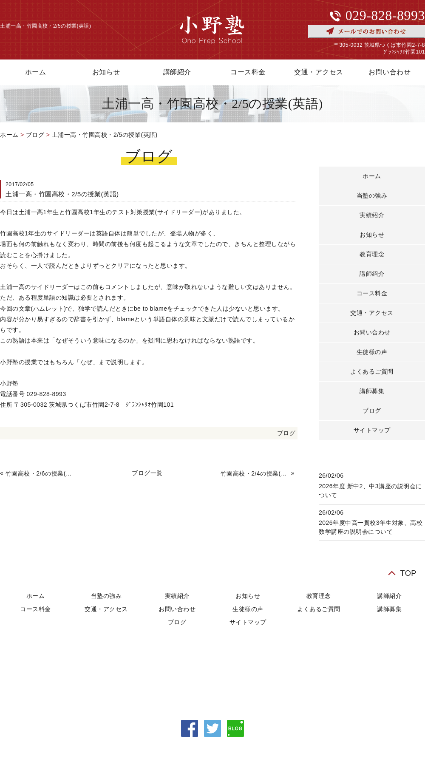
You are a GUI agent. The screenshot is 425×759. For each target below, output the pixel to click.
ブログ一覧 (147, 473)
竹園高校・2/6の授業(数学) (40, 473)
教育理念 (372, 254)
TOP (408, 573)
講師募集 (372, 391)
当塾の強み (372, 195)
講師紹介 (177, 72)
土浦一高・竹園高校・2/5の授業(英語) (105, 134)
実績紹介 (372, 215)
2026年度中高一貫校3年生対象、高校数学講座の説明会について (370, 527)
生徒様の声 (372, 351)
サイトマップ (372, 430)
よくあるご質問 (372, 371)
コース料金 (248, 72)
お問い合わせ (372, 332)
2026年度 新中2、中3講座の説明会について (370, 490)
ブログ (35, 134)
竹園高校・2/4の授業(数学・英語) (255, 473)
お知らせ (106, 72)
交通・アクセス (318, 72)
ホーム (9, 134)
